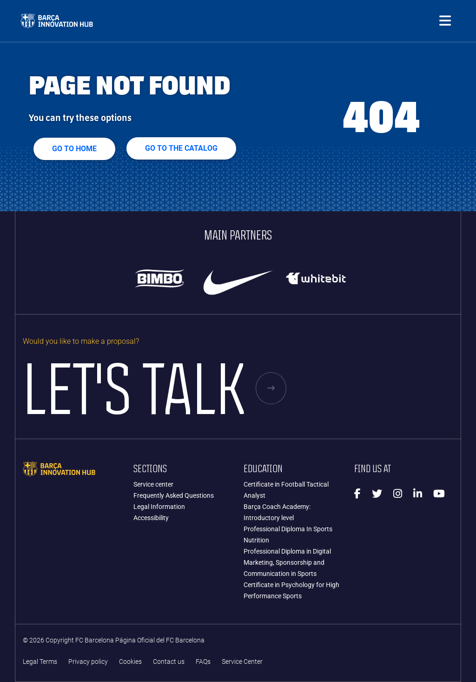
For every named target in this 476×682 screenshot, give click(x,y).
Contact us (169, 662)
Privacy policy (88, 662)
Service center (153, 484)
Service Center (242, 662)
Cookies (130, 662)
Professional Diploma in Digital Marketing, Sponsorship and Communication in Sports (287, 562)
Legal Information (159, 506)
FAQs (203, 662)
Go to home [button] (74, 148)
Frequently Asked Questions (173, 495)
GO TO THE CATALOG (181, 148)
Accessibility (151, 518)
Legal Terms (40, 662)
